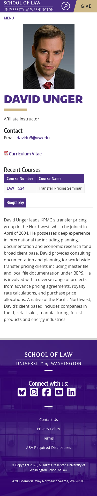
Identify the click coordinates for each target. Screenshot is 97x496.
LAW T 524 (15, 188)
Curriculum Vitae (25, 154)
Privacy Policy (48, 428)
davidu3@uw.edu (33, 138)
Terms (48, 438)
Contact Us (48, 419)
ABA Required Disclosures (48, 447)
